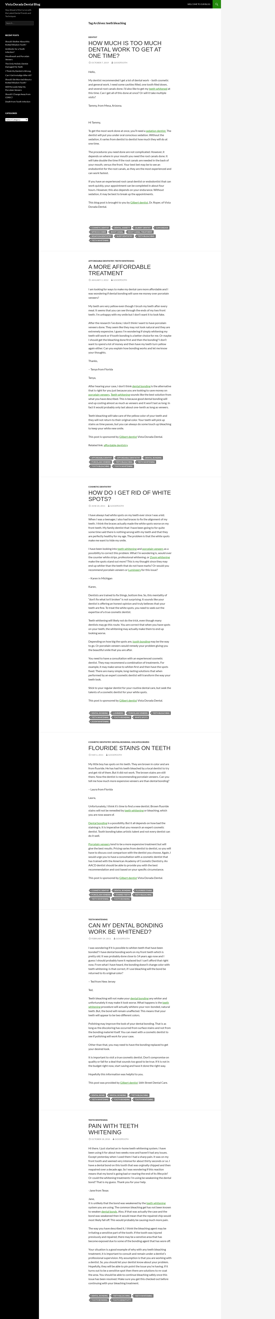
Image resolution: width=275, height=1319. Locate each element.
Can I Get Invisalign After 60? (18, 75)
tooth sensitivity (122, 1300)
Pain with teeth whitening (113, 1129)
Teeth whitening (120, 394)
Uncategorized (140, 742)
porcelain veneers (99, 394)
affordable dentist (101, 458)
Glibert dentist (128, 436)
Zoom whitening (160, 557)
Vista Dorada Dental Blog (22, 4)
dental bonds (109, 1211)
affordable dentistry (116, 445)
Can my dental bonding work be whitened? (125, 928)
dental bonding (141, 386)
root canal (117, 232)
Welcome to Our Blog (198, 4)
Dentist (92, 37)
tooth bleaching (100, 466)
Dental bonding (97, 823)
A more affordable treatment (119, 270)
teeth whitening (100, 240)
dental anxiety (122, 228)
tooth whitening (123, 466)
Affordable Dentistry (101, 261)
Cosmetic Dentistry (99, 486)
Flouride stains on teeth (129, 748)
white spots (141, 717)
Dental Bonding (121, 742)
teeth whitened (158, 88)
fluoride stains (144, 890)
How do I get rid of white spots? (129, 495)
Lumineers (134, 569)
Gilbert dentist (139, 202)
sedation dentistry (101, 236)
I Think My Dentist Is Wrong (18, 71)
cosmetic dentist (100, 228)
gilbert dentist (143, 228)
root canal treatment (140, 232)
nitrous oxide (98, 232)
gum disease (162, 228)
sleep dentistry (124, 236)
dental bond (98, 1095)
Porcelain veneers (99, 844)
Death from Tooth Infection (17, 101)
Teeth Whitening (124, 261)
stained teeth (123, 894)
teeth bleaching (146, 236)
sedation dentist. (156, 130)
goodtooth (120, 62)
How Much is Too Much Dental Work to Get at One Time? (125, 49)
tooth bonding (141, 641)
